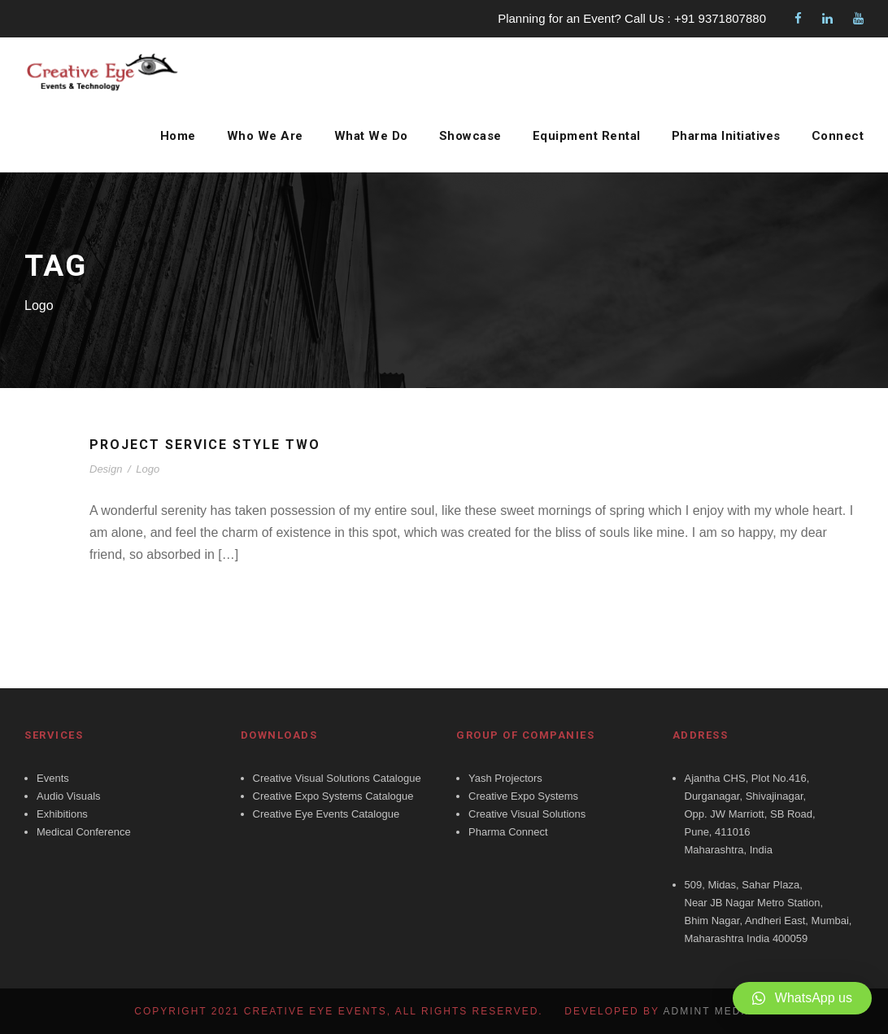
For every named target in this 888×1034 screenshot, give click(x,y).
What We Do (366, 136)
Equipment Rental (584, 136)
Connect (838, 136)
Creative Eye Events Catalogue (326, 814)
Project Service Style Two (210, 445)
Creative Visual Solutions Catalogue (337, 778)
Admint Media (709, 1011)
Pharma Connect (508, 832)
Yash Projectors (505, 778)
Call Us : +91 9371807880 (695, 18)
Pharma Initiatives (725, 136)
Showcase (465, 136)
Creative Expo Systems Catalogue (333, 796)
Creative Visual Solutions (526, 814)
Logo (147, 469)
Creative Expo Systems (523, 796)
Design (105, 469)
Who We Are (260, 136)
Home (174, 136)
